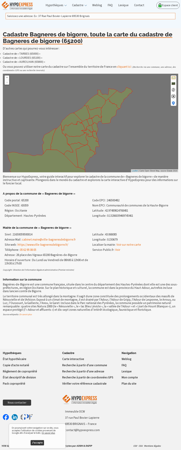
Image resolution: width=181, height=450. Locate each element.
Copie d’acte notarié (16, 365)
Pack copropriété (14, 384)
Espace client (168, 5)
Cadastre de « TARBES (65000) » (21, 54)
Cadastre (77, 5)
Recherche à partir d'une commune (84, 365)
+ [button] (7, 77)
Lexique (123, 5)
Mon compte (130, 377)
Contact (139, 5)
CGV (135, 446)
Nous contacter (17, 403)
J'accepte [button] (37, 442)
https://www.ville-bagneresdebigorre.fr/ (42, 245)
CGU (141, 446)
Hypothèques (54, 5)
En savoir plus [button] (48, 433)
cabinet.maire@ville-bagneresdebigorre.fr (49, 240)
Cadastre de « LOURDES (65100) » (22, 58)
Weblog (97, 5)
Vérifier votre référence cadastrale (84, 384)
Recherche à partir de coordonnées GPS (87, 377)
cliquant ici (124, 67)
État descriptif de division (19, 377)
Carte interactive (73, 359)
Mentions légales (152, 446)
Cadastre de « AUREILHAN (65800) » (24, 62)
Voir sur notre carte (128, 245)
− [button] (7, 82)
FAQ (110, 5)
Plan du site (129, 384)
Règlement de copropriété (20, 371)
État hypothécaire (14, 359)
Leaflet (135, 171)
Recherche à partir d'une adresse (83, 371)
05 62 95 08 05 (28, 250)
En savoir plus (25, 314)
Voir (117, 250)
